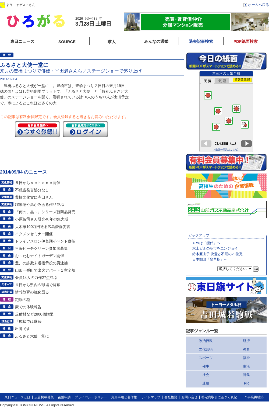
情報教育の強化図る (32, 292)
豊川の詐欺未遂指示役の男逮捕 (41, 263)
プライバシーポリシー (91, 397)
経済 (246, 341)
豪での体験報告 (28, 307)
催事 (205, 366)
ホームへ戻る (258, 5)
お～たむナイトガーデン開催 (39, 256)
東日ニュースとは (17, 397)
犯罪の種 (22, 299)
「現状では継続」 (30, 321)
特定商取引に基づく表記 (219, 397)
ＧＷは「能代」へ (206, 243)
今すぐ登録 (37, 129)
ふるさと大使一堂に (32, 336)
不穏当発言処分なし (32, 190)
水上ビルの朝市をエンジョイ (215, 248)
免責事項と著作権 (124, 397)
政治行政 (206, 341)
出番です (22, 329)
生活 (246, 366)
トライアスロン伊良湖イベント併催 (45, 241)
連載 (205, 383)
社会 (205, 375)
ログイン (54, 5)
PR (246, 383)
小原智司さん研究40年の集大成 (41, 219)
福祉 (246, 358)
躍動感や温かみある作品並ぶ (39, 204)
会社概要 (170, 397)
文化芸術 (206, 349)
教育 (246, 349)
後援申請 (64, 397)
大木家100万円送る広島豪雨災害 (42, 226)
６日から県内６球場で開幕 (37, 285)
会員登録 (88, 5)
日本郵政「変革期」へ (209, 259)
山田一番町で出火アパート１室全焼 (45, 270)
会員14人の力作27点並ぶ (36, 277)
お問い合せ (189, 397)
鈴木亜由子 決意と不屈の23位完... (218, 254)
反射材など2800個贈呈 (34, 314)
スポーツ (206, 358)
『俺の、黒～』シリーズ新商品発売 (45, 212)
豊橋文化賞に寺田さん (34, 197)
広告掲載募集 (44, 397)
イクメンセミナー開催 (34, 234)
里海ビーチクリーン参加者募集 (41, 248)
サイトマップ (150, 397)
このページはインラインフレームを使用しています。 (226, 111)
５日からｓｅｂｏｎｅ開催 (37, 183)
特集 (246, 375)
